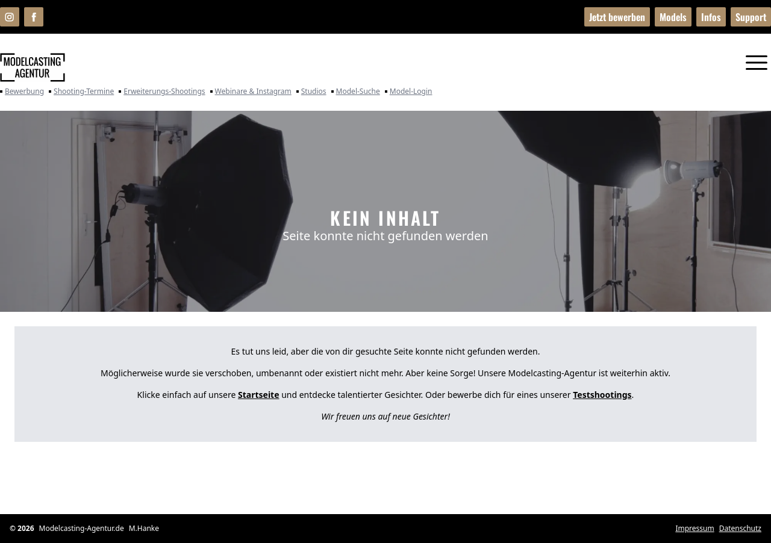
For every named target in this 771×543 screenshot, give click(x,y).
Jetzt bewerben (617, 17)
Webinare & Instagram (251, 91)
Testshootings (602, 394)
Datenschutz (740, 528)
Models (673, 17)
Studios (311, 91)
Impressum (694, 528)
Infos (711, 17)
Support (750, 17)
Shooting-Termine (81, 91)
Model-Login (408, 91)
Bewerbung (22, 91)
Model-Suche (355, 91)
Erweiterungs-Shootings (162, 91)
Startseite (258, 394)
